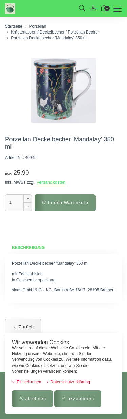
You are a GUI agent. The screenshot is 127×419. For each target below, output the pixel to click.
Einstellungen (26, 382)
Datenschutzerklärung (68, 382)
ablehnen (32, 398)
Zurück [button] (23, 326)
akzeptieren (77, 398)
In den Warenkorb (65, 202)
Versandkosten (50, 182)
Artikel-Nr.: (14, 157)
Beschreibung (28, 247)
